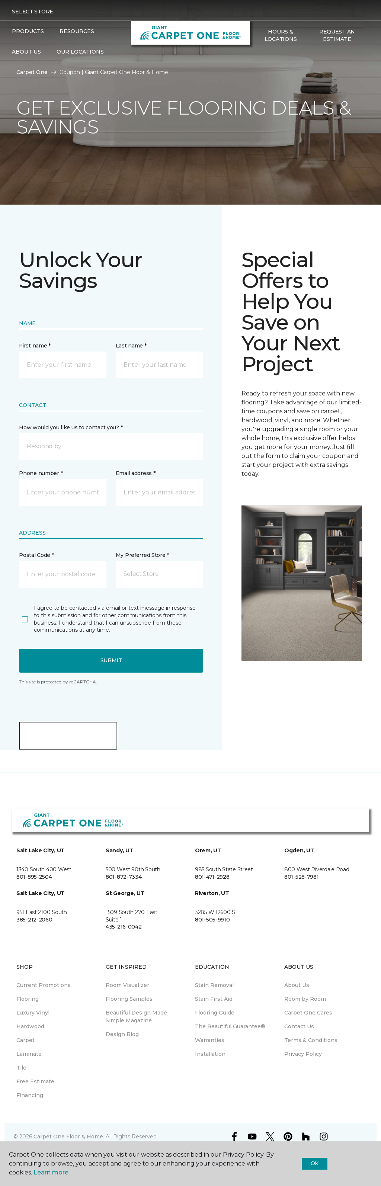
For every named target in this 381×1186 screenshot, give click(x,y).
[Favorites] (267, 55)
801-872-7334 (124, 877)
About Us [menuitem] (296, 985)
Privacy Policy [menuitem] (303, 1054)
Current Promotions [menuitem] (43, 985)
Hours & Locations (281, 35)
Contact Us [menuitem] (299, 1026)
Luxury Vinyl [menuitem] (32, 1012)
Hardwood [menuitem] (30, 1026)
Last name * (131, 345)
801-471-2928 (212, 877)
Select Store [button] (32, 11)
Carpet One (32, 72)
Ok (314, 1163)
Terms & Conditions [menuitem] (310, 1040)
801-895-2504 (34, 877)
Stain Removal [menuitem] (214, 985)
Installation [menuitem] (210, 1054)
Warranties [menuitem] (209, 1040)
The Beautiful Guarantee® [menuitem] (230, 1026)
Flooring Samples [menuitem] (129, 999)
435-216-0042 (124, 926)
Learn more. (51, 1172)
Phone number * (41, 473)
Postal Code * (36, 555)
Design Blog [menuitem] (122, 1034)
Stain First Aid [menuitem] (214, 999)
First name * (35, 345)
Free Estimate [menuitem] (35, 1081)
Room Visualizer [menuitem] (127, 985)
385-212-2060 (34, 919)
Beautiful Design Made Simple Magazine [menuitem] (136, 1016)
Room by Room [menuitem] (305, 999)
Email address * (136, 473)
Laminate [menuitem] (29, 1054)
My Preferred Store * (142, 555)
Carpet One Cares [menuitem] (308, 1012)
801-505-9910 (212, 919)
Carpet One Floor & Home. (68, 1136)
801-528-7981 (301, 877)
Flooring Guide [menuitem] (214, 1012)
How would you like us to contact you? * (70, 427)
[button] (258, 55)
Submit (111, 660)
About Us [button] (26, 51)
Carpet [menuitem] (25, 1040)
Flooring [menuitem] (27, 999)
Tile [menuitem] (21, 1067)
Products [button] (28, 31)
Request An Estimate (337, 35)
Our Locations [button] (80, 51)
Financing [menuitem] (29, 1095)
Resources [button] (77, 31)
